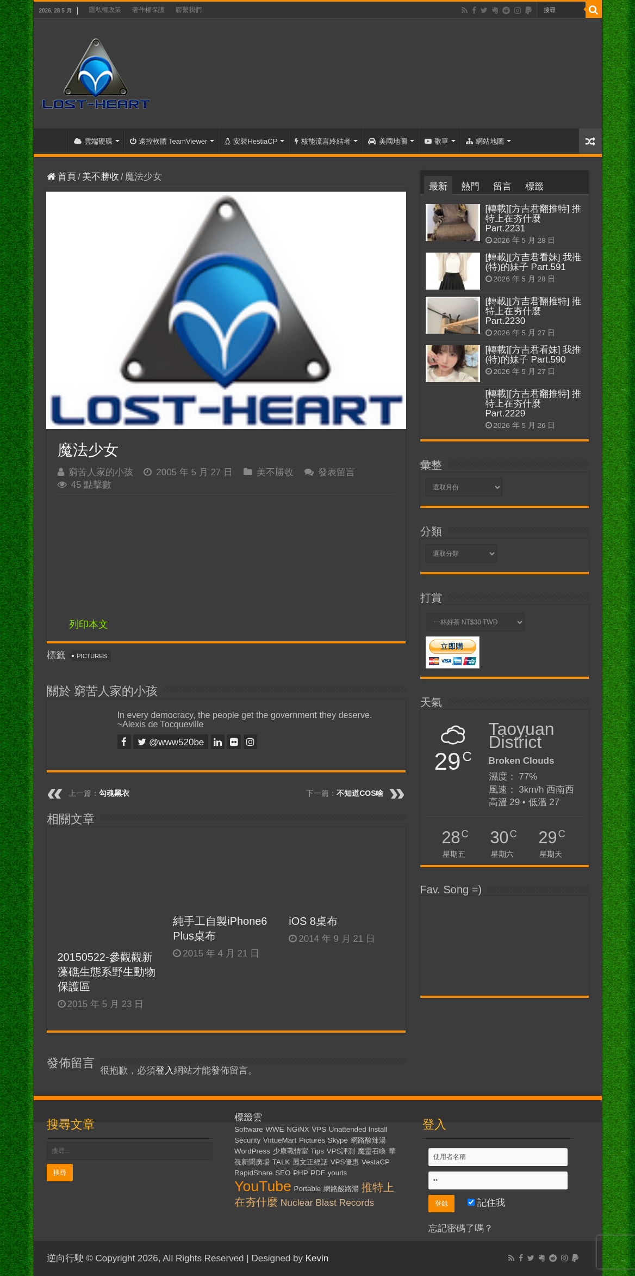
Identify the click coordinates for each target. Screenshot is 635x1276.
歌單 (437, 141)
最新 (438, 186)
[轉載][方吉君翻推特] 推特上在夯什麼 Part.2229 (533, 404)
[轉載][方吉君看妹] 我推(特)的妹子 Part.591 (533, 262)
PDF (317, 1173)
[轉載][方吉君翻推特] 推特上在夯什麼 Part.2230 (533, 311)
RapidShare (253, 1173)
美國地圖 (387, 141)
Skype (338, 1140)
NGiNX (298, 1129)
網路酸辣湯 (368, 1140)
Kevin (317, 1258)
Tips (317, 1151)
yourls (337, 1173)
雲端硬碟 (93, 141)
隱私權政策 (105, 10)
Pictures (92, 656)
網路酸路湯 (341, 1189)
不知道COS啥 (360, 793)
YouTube (262, 1186)
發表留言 (336, 472)
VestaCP (376, 1162)
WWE (274, 1129)
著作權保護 (148, 10)
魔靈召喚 (372, 1151)
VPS (319, 1129)
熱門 (470, 186)
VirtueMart (279, 1140)
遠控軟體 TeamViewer (169, 141)
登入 (164, 1070)
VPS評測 (341, 1151)
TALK (281, 1162)
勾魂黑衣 (114, 793)
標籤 (534, 186)
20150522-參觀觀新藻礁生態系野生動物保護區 (106, 971)
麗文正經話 (310, 1162)
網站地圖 (485, 141)
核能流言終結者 (323, 141)
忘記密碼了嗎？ (460, 1228)
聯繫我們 (189, 10)
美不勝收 (100, 176)
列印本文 (88, 624)
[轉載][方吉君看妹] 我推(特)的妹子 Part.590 (533, 355)
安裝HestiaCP (251, 141)
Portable (307, 1189)
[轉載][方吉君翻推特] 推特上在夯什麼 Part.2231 (533, 219)
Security (247, 1140)
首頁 (53, 139)
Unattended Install (358, 1129)
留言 (502, 186)
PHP (300, 1173)
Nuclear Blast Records (327, 1202)
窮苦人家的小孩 (101, 472)
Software (248, 1129)
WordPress (252, 1151)
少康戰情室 (290, 1151)
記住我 (486, 1203)
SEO (282, 1173)
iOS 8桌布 (313, 921)
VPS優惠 (345, 1162)
